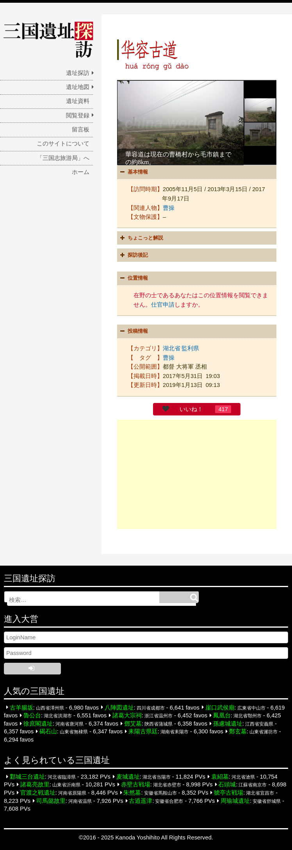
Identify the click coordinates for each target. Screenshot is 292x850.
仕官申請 (162, 304)
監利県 (190, 348)
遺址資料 (77, 101)
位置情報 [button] (133, 278)
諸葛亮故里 (35, 784)
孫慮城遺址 (227, 723)
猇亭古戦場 (228, 792)
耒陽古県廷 (143, 731)
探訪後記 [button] (133, 255)
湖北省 (171, 348)
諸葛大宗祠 (127, 715)
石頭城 (227, 784)
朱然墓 (132, 792)
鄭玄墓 (238, 731)
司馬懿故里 (51, 800)
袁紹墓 (220, 776)
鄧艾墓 (133, 723)
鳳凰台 (222, 715)
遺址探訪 (77, 73)
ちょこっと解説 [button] (140, 237)
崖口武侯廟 (220, 707)
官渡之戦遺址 (37, 792)
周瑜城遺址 (235, 800)
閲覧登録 (77, 115)
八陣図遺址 (119, 707)
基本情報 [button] (133, 172)
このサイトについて (63, 143)
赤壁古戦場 (135, 784)
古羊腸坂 (21, 707)
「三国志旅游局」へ (63, 158)
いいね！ (191, 409)
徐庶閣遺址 (38, 723)
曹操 (168, 207)
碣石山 (48, 731)
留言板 (80, 129)
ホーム (80, 172)
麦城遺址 (128, 776)
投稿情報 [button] (133, 331)
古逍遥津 (140, 800)
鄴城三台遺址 (27, 776)
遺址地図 (77, 87)
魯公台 (32, 715)
